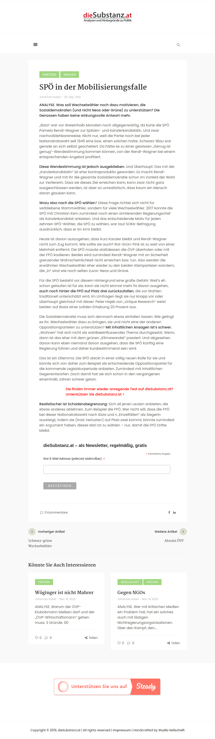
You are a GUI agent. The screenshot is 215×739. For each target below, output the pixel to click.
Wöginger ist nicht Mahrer (64, 592)
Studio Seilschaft (171, 730)
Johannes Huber (50, 97)
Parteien (49, 74)
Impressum (122, 730)
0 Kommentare (53, 512)
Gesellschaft (130, 582)
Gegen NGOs (131, 592)
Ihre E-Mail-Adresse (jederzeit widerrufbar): (74, 459)
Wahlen (70, 74)
